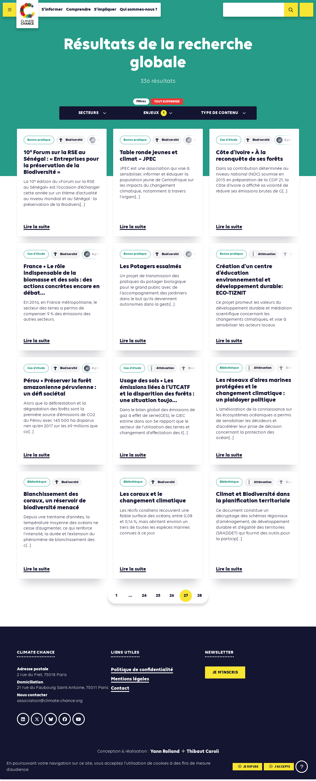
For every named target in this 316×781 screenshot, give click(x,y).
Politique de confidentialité (142, 671)
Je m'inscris (227, 674)
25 (158, 596)
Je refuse (244, 766)
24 (143, 596)
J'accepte (278, 766)
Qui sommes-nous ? (139, 10)
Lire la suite (37, 227)
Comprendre (79, 10)
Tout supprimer (167, 102)
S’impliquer (106, 10)
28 (204, 596)
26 (173, 596)
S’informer (52, 10)
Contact (120, 690)
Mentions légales (130, 680)
